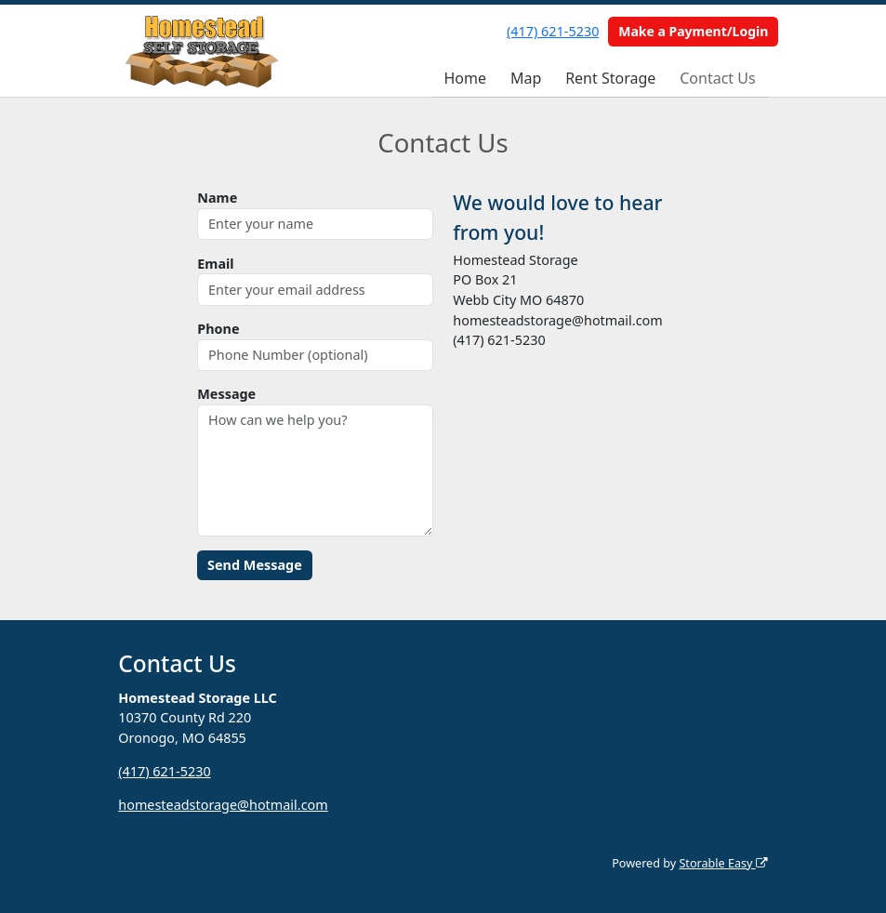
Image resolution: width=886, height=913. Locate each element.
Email (215, 263)
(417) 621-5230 (553, 31)
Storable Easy (723, 863)
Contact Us (717, 78)
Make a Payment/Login (693, 31)
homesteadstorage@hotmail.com (222, 805)
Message (226, 394)
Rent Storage (610, 78)
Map (525, 78)
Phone (218, 328)
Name (217, 197)
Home (464, 78)
